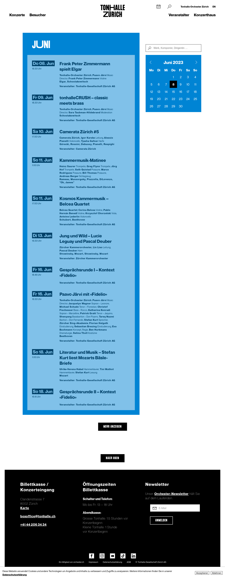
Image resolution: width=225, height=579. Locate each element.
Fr (180, 70)
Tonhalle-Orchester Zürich (195, 6)
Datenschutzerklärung (112, 562)
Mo (151, 70)
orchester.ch (78, 562)
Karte (24, 508)
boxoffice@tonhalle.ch (37, 516)
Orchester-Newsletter (171, 494)
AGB (129, 562)
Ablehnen (216, 573)
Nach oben (112, 458)
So (195, 70)
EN (214, 6)
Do (173, 70)
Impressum (93, 562)
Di (158, 70)
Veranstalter (179, 15)
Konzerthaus (205, 15)
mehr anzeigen (112, 427)
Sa (188, 70)
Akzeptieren (202, 573)
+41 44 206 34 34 (33, 524)
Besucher (38, 15)
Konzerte (17, 15)
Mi (166, 70)
